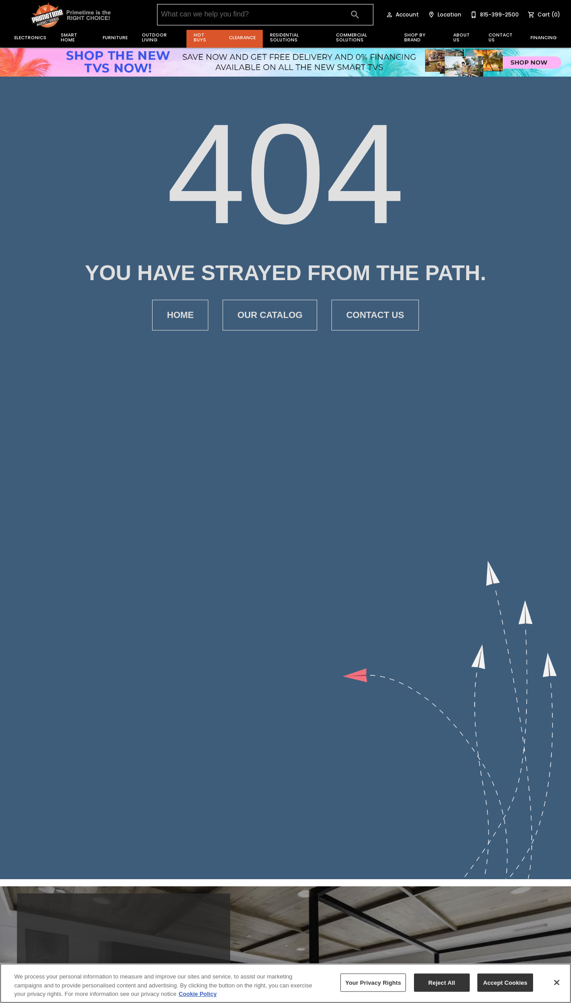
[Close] (557, 982)
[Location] (443, 14)
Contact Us (500, 38)
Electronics (30, 37)
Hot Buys (200, 38)
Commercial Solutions (351, 38)
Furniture (115, 37)
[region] (285, 983)
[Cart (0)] (543, 14)
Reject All (441, 982)
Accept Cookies (505, 982)
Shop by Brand (415, 38)
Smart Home (69, 38)
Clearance (242, 37)
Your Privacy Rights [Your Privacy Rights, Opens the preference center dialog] (373, 982)
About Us (461, 38)
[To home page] (71, 14)
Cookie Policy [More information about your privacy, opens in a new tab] (197, 994)
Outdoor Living (154, 38)
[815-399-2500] (493, 14)
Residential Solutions (284, 38)
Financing (543, 37)
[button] (389, 14)
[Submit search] (355, 15)
